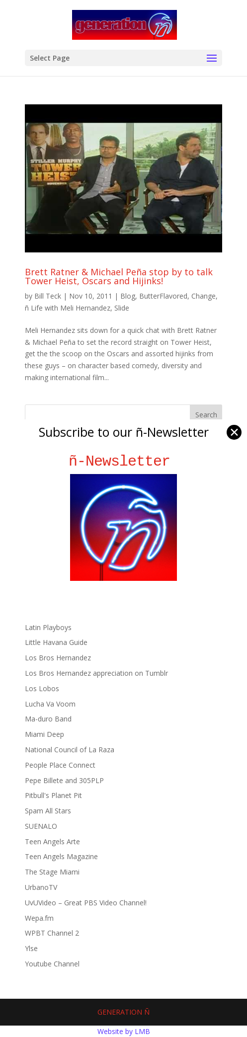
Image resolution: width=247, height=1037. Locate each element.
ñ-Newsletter (123, 461)
